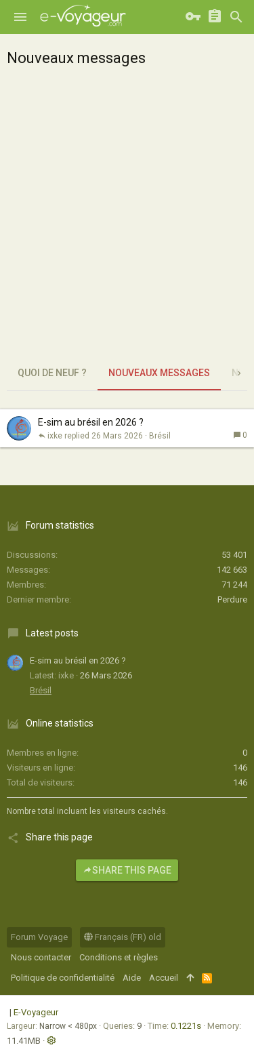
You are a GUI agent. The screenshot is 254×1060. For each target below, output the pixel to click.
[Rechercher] (236, 17)
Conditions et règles (118, 957)
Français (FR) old (122, 937)
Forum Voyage (39, 937)
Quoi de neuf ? (52, 372)
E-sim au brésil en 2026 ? (91, 422)
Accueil (163, 978)
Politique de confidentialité (62, 978)
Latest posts (52, 633)
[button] (20, 17)
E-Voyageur (36, 1012)
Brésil (160, 436)
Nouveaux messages (159, 372)
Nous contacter (41, 957)
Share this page (127, 870)
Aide (132, 978)
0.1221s (186, 1026)
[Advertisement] (127, 222)
